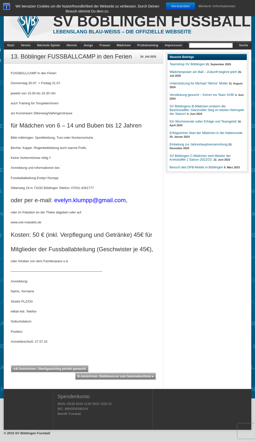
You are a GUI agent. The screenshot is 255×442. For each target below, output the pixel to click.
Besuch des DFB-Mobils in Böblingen (196, 167)
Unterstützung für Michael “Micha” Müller (199, 83)
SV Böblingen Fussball (152, 21)
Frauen (104, 45)
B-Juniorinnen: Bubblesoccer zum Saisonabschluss (115, 376)
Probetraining (147, 45)
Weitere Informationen (217, 6)
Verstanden (180, 6)
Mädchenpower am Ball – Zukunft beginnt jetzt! (203, 72)
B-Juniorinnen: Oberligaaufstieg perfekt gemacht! (49, 369)
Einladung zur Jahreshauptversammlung (199, 144)
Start (10, 45)
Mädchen (124, 45)
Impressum (173, 45)
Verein (26, 45)
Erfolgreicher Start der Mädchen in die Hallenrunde (206, 133)
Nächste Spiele (48, 45)
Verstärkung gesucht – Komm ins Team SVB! (202, 95)
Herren (71, 45)
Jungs (88, 45)
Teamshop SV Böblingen (187, 64)
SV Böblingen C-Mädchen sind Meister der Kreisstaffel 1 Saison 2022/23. (200, 157)
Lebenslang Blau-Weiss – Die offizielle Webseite (122, 31)
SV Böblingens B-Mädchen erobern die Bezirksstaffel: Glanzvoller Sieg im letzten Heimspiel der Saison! (207, 110)
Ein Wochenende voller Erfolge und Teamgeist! (203, 121)
